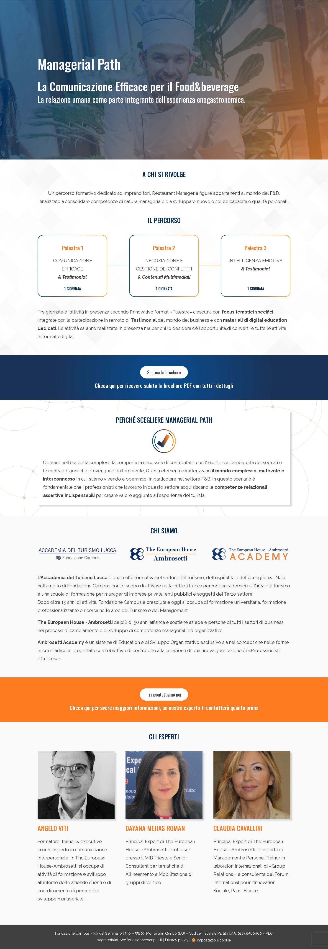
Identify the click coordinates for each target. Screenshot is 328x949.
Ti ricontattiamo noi (164, 694)
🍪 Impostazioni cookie (211, 940)
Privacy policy (176, 940)
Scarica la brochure (164, 372)
